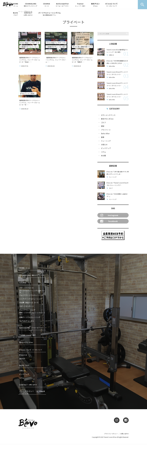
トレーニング (106, 141)
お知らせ (111, 55)
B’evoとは (23, 355)
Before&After (62, 5)
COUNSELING (30, 5)
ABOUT (22, 358)
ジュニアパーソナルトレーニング (31, 295)
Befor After (112, 66)
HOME (15, 5)
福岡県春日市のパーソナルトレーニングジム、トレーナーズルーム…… (56, 60)
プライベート (106, 130)
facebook (109, 221)
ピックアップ (106, 148)
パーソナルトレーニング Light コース (32, 291)
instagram (109, 215)
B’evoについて (112, 5)
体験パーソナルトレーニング (29, 317)
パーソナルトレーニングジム (49, 14)
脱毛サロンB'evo (107, 119)
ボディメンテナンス (108, 115)
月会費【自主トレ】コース (28, 302)
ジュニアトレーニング (27, 310)
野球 (102, 126)
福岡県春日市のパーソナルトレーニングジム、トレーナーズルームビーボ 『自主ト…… (29, 60)
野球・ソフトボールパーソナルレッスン (32, 313)
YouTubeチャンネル (26, 321)
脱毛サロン (95, 5)
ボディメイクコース (26, 288)
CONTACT (28, 14)
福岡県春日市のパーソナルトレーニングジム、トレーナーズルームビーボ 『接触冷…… (82, 60)
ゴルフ (103, 122)
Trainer (80, 5)
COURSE (46, 5)
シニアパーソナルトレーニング (30, 299)
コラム (103, 152)
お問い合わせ (124, 434)
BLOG (15, 14)
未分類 (103, 155)
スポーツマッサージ (26, 306)
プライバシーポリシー (111, 434)
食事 (102, 137)
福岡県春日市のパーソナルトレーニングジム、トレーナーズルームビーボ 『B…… (29, 102)
